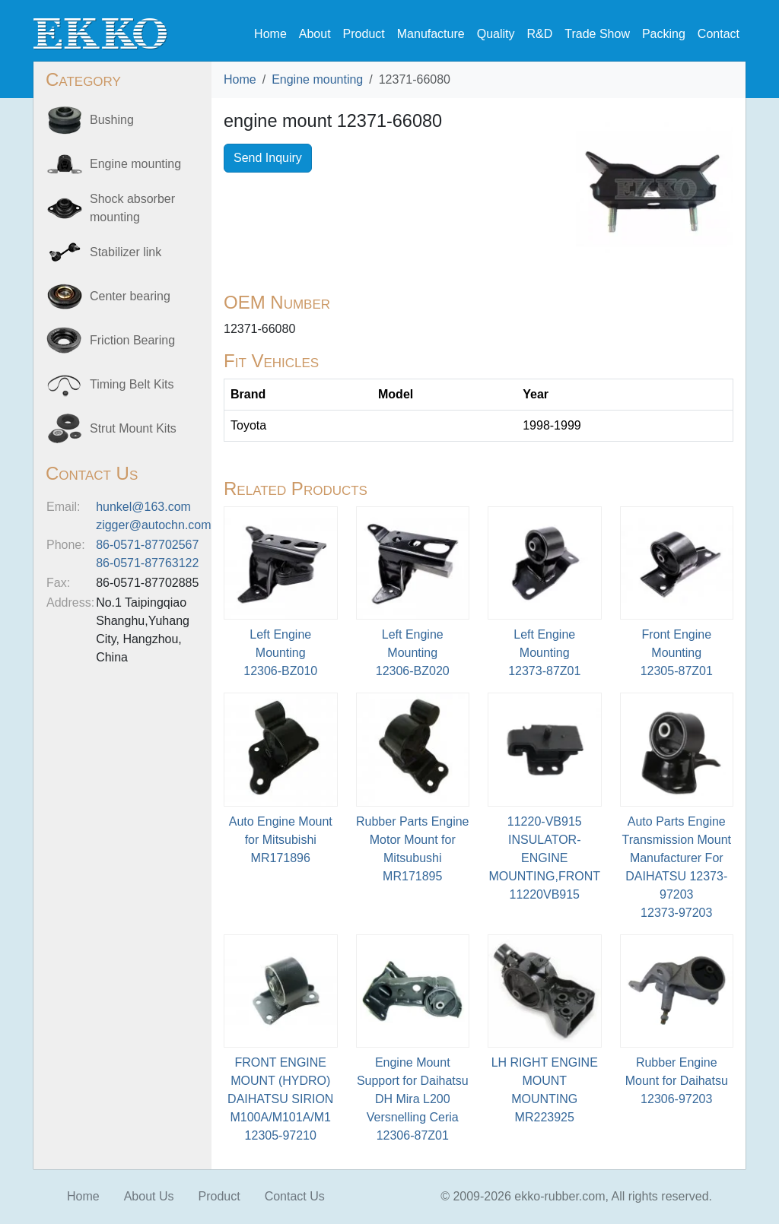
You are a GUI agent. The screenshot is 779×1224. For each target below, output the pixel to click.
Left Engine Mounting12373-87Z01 (544, 652)
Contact (718, 33)
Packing (663, 33)
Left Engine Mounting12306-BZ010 (280, 652)
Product (364, 33)
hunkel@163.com (143, 506)
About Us (149, 1196)
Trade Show (597, 33)
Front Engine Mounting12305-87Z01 (677, 652)
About (315, 33)
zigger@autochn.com (153, 524)
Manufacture (431, 33)
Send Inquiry (268, 157)
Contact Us (295, 1196)
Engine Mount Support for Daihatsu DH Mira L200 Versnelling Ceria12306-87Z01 (413, 1099)
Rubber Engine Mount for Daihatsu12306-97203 (676, 1080)
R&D (539, 33)
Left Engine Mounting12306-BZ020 (413, 652)
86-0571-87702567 (147, 544)
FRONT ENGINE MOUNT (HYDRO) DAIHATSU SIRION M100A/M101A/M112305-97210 (280, 1099)
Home (270, 33)
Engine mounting (317, 79)
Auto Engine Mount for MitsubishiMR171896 (280, 839)
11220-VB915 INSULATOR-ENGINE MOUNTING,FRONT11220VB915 (544, 858)
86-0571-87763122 (147, 563)
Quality (496, 33)
